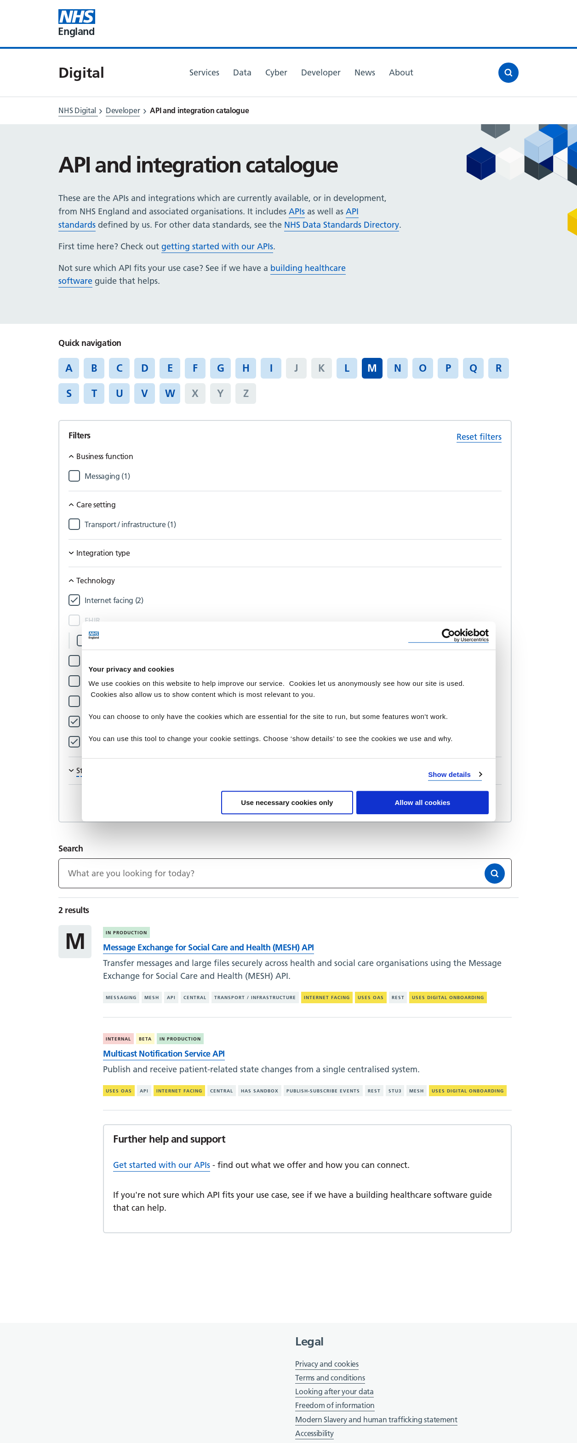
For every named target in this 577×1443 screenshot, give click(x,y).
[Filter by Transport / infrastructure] (293, 524)
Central (194, 997)
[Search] (495, 873)
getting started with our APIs (217, 246)
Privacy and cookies (326, 1363)
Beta (145, 1039)
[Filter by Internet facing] (293, 600)
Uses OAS (371, 997)
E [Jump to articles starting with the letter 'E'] (170, 368)
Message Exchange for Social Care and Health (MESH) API (208, 947)
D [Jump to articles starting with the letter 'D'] (145, 368)
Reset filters (479, 436)
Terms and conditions (330, 1377)
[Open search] (508, 73)
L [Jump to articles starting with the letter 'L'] (346, 368)
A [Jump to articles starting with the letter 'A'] (69, 368)
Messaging (121, 997)
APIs (297, 211)
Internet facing (327, 997)
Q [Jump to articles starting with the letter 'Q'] (473, 368)
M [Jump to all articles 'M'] (372, 368)
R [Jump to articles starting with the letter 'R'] (499, 368)
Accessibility (314, 1433)
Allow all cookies (423, 802)
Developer (123, 110)
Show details (449, 774)
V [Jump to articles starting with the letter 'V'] (144, 393)
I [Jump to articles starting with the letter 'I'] (271, 368)
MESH (151, 997)
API (171, 997)
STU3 (395, 1091)
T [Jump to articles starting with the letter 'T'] (94, 393)
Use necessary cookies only (287, 802)
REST (398, 997)
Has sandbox (260, 1091)
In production (126, 933)
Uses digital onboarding (448, 997)
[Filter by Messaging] (293, 476)
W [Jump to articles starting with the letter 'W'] (170, 393)
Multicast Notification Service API (163, 1053)
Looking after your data (334, 1391)
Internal (118, 1039)
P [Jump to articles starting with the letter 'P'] (448, 368)
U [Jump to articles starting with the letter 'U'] (119, 393)
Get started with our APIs (161, 1165)
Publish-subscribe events (323, 1091)
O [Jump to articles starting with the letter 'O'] (423, 368)
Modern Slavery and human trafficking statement (376, 1420)
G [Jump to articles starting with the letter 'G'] (220, 368)
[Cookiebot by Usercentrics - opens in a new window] (448, 635)
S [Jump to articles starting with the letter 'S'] (69, 393)
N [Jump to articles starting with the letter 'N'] (397, 368)
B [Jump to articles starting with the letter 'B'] (94, 368)
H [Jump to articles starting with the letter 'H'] (246, 368)
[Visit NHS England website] (76, 23)
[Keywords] (284, 873)
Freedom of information (334, 1405)
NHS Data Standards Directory (341, 224)
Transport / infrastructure (255, 997)
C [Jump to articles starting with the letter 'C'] (119, 368)
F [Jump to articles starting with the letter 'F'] (195, 368)
